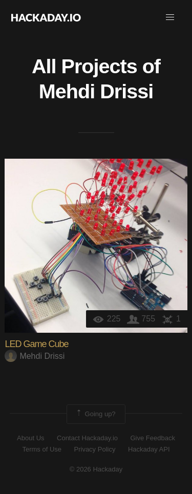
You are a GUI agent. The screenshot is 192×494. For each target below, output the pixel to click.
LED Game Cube (36, 344)
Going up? (95, 414)
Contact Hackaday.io (87, 438)
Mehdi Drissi (96, 91)
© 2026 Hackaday (96, 469)
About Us (30, 438)
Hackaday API (149, 449)
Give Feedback (152, 438)
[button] (170, 17)
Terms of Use (41, 449)
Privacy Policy (95, 449)
